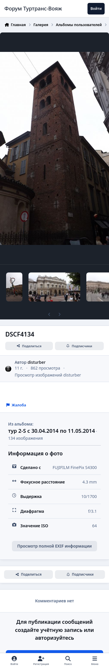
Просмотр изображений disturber (48, 375)
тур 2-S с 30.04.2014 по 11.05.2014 (51, 430)
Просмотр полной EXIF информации (54, 546)
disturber (37, 362)
